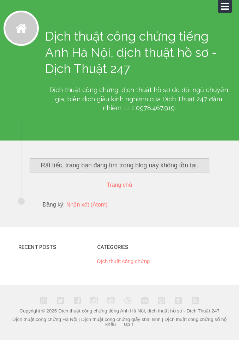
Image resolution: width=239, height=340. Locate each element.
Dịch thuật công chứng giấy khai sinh (121, 319)
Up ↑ (129, 324)
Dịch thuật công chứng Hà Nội (44, 319)
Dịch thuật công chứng (123, 261)
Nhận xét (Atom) (87, 205)
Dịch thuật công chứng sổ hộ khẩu (166, 322)
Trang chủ (119, 185)
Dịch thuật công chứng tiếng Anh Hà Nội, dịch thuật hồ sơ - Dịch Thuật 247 (139, 311)
